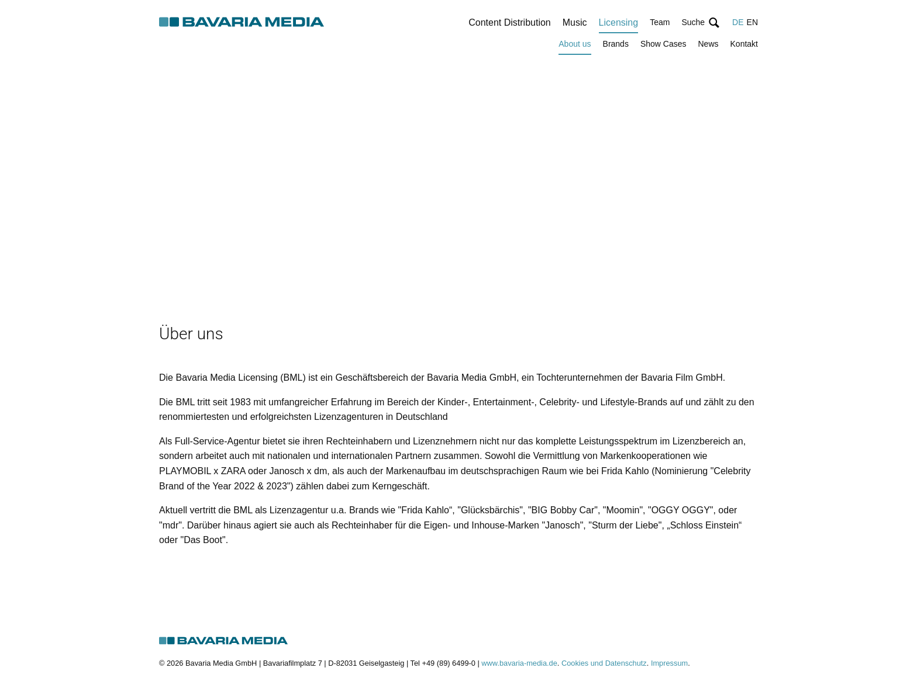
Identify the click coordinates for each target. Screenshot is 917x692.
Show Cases (663, 43)
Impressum (669, 663)
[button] (700, 22)
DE (737, 22)
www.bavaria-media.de (519, 663)
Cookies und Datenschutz (604, 663)
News (708, 43)
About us (575, 43)
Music (575, 22)
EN (752, 22)
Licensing (619, 22)
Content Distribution (509, 22)
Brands (616, 43)
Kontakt (744, 43)
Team (660, 22)
